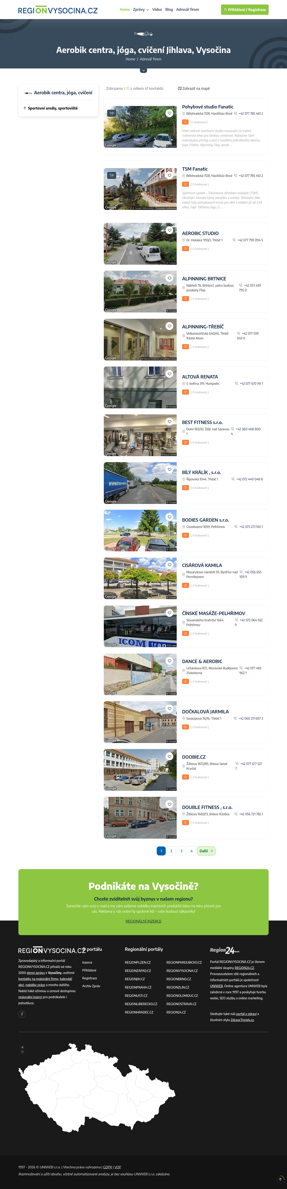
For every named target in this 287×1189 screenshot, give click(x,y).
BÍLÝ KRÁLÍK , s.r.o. (201, 472)
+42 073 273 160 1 (248, 527)
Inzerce (87, 962)
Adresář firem (187, 9)
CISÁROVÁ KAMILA (202, 565)
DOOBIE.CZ (194, 757)
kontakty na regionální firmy (38, 979)
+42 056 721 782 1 (248, 814)
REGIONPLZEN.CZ (138, 962)
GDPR (107, 1167)
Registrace (257, 9)
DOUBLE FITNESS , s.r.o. (207, 807)
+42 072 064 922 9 (249, 622)
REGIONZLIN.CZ (178, 987)
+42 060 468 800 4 (246, 431)
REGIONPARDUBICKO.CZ (184, 962)
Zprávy (141, 9)
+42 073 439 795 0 (250, 288)
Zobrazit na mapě (194, 88)
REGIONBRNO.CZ (179, 979)
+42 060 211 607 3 (248, 718)
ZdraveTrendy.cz (242, 1020)
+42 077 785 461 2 (248, 113)
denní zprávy (36, 973)
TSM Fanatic (195, 168)
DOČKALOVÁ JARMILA (205, 711)
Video (157, 9)
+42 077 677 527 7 (248, 766)
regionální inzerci (30, 997)
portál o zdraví (246, 1014)
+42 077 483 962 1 (250, 670)
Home (125, 9)
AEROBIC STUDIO (200, 233)
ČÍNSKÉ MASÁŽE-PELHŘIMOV (213, 613)
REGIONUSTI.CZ (136, 996)
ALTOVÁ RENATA (200, 376)
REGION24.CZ (176, 1012)
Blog (169, 9)
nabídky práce (35, 985)
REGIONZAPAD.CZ (138, 971)
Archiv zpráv (91, 986)
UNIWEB (216, 986)
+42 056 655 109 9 (250, 574)
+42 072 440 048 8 (247, 479)
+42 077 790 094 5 (248, 240)
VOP (118, 1167)
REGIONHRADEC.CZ (139, 1012)
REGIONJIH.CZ (135, 979)
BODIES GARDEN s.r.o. (205, 520)
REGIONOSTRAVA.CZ (181, 1004)
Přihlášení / (235, 9)
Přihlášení (89, 970)
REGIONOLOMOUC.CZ (182, 996)
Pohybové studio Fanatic (207, 106)
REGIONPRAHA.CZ (138, 987)
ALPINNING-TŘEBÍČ (203, 326)
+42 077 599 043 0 (248, 336)
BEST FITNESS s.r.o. (202, 422)
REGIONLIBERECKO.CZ (141, 1004)
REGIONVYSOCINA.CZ (182, 971)
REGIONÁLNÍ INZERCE (143, 921)
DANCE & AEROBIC (202, 661)
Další (206, 851)
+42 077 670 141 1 (249, 383)
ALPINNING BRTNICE (204, 278)
